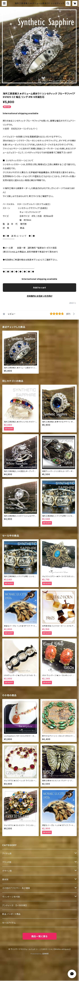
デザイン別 (7, 871)
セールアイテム (9, 922)
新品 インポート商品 (11, 914)
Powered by (40, 954)
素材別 (5, 879)
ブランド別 (6, 862)
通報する (72, 303)
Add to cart (39, 287)
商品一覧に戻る (39, 936)
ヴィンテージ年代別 (11, 897)
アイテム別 (7, 853)
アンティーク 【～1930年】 (14, 905)
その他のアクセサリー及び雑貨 (16, 888)
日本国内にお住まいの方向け (39, 296)
